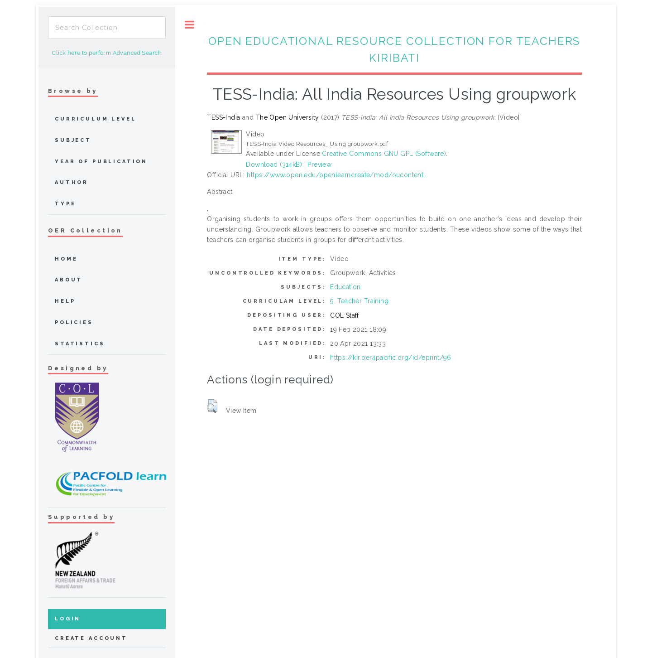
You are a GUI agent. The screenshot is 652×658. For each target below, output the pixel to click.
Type (65, 204)
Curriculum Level (95, 119)
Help (65, 301)
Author (71, 182)
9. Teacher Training (359, 301)
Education (345, 286)
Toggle (189, 25)
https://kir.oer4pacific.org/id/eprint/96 (390, 357)
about (68, 280)
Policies (74, 322)
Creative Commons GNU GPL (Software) (384, 153)
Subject (73, 140)
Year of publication (101, 161)
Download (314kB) (274, 164)
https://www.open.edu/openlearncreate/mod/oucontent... (337, 175)
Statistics (80, 344)
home (66, 259)
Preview (319, 164)
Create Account (91, 638)
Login (68, 619)
